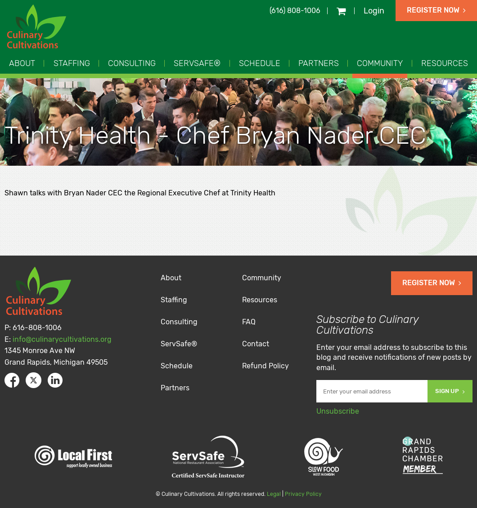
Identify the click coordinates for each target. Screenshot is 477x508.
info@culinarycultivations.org (62, 339)
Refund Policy (265, 366)
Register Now (436, 10)
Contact (255, 344)
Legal (274, 494)
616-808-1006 (37, 327)
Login (374, 11)
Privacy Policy (303, 494)
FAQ (249, 322)
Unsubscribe (337, 411)
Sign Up (450, 391)
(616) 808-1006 (295, 10)
